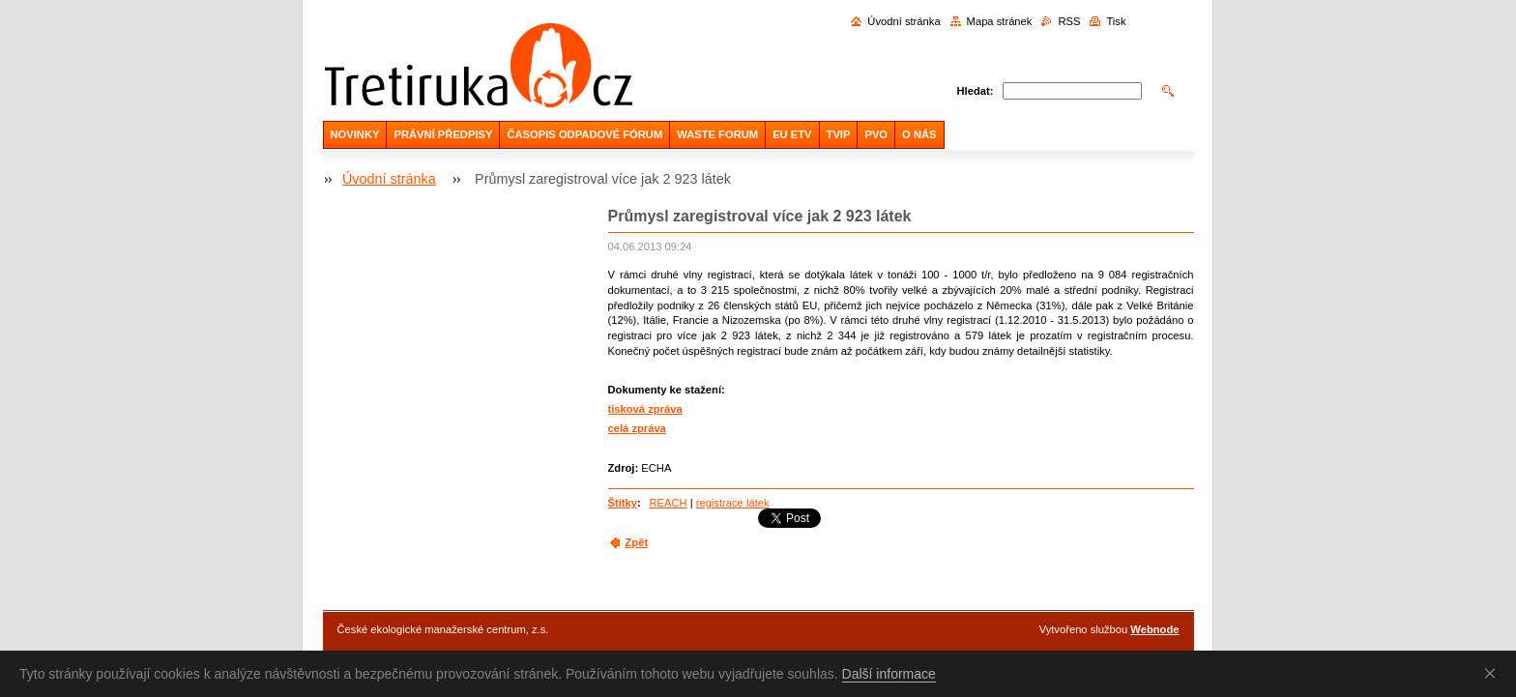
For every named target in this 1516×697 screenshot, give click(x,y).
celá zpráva (637, 428)
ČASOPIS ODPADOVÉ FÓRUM (584, 134)
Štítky (622, 502)
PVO (876, 134)
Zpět (637, 542)
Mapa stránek (1000, 21)
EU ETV (792, 134)
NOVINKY (355, 134)
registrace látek (733, 502)
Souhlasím (1494, 673)
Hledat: (975, 91)
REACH (667, 502)
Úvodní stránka (903, 21)
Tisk (1115, 21)
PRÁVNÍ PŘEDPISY (443, 134)
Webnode (1154, 629)
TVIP (839, 134)
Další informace (889, 674)
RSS (1069, 21)
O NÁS (919, 134)
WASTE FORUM (717, 134)
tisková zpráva (645, 409)
